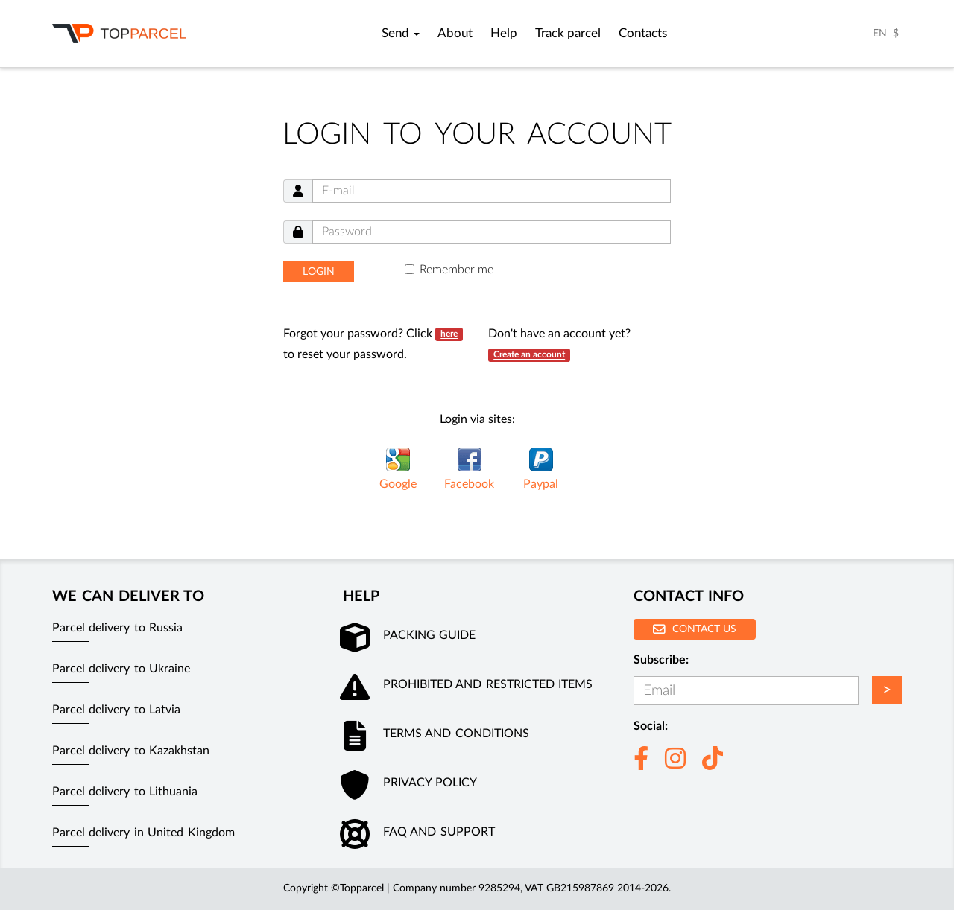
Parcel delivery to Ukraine (121, 669)
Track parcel (568, 33)
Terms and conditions (456, 733)
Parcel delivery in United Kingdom (143, 833)
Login (319, 272)
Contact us (694, 629)
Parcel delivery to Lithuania (125, 792)
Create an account (529, 355)
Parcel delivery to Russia (117, 628)
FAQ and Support (439, 832)
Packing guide (429, 635)
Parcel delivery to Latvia (116, 710)
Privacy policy (430, 783)
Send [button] (401, 33)
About (455, 33)
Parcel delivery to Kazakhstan (130, 751)
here (449, 334)
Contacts (643, 33)
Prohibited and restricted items (488, 684)
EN (880, 33)
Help (503, 33)
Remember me (456, 270)
